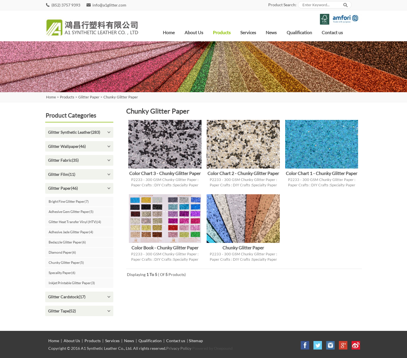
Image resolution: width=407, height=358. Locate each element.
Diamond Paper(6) (62, 252)
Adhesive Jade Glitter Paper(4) (71, 232)
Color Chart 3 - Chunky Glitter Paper (165, 173)
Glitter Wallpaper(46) (67, 146)
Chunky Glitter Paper (120, 97)
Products (222, 32)
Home (169, 32)
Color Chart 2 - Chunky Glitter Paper (243, 173)
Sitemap (196, 340)
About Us (194, 32)
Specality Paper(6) (62, 273)
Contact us (332, 32)
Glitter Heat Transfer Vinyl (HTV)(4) (75, 222)
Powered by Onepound (212, 348)
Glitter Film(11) (61, 174)
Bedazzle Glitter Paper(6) (67, 242)
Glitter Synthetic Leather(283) (74, 132)
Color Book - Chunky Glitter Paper (164, 247)
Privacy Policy (178, 348)
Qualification (299, 32)
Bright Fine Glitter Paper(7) (69, 201)
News (271, 32)
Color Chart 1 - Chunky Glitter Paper (321, 173)
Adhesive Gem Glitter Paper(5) (71, 212)
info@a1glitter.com (109, 5)
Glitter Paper (88, 97)
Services (248, 32)
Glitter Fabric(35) (63, 160)
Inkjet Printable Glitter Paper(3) (72, 283)
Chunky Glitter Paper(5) (66, 262)
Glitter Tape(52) (62, 311)
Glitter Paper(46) (63, 188)
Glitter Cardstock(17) (66, 296)
